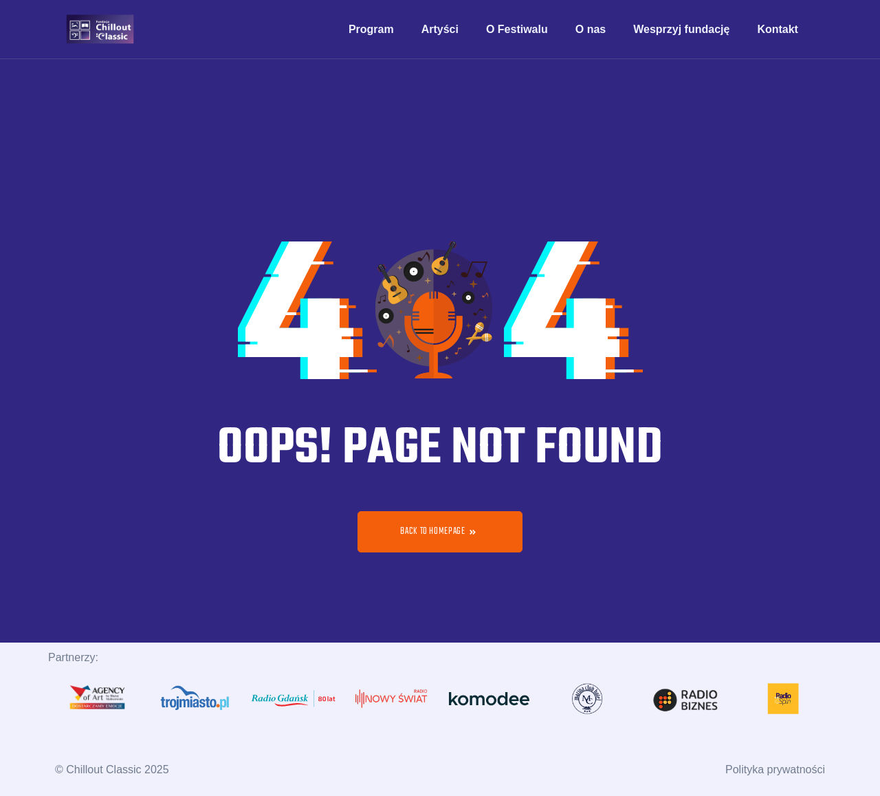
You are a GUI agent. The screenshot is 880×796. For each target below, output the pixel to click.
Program (371, 29)
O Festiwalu (517, 29)
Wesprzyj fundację (681, 29)
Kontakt (777, 29)
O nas (590, 29)
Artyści (440, 29)
